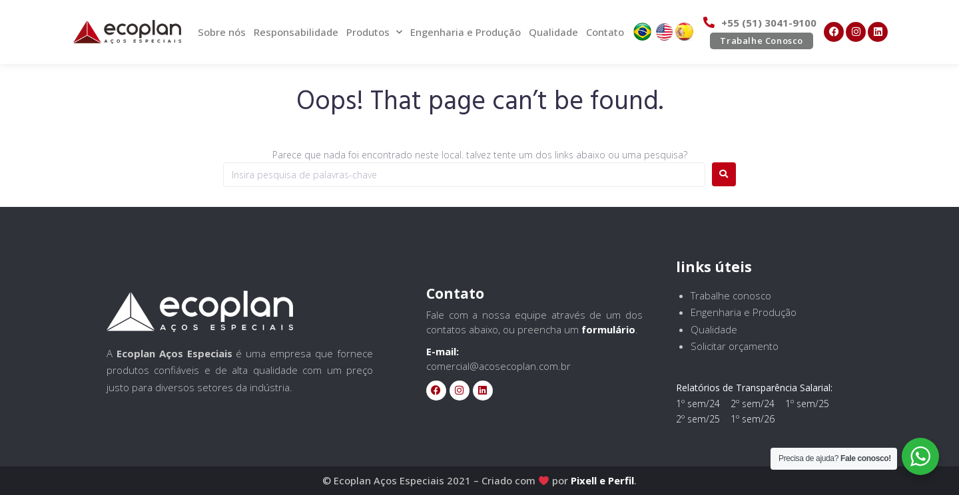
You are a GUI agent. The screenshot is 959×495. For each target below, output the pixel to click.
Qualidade (553, 32)
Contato (605, 32)
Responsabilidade (296, 32)
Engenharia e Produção (465, 32)
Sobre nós (222, 32)
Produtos (374, 32)
